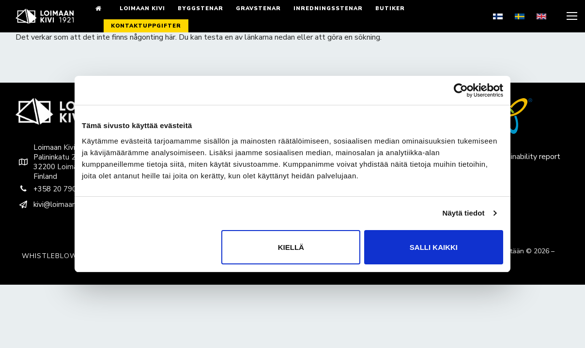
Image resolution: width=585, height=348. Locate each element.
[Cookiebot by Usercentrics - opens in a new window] (460, 90)
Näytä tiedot (464, 213)
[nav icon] (571, 16)
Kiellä (291, 247)
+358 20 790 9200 (55, 189)
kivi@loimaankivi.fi (53, 204)
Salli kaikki (434, 247)
